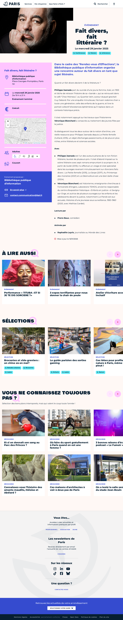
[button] (25, 129)
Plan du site (104, 617)
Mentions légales (20, 617)
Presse (65, 617)
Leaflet (25, 143)
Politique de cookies (89, 617)
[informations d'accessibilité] (26, 156)
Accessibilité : (45, 617)
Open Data (74, 617)
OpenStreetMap (36, 143)
